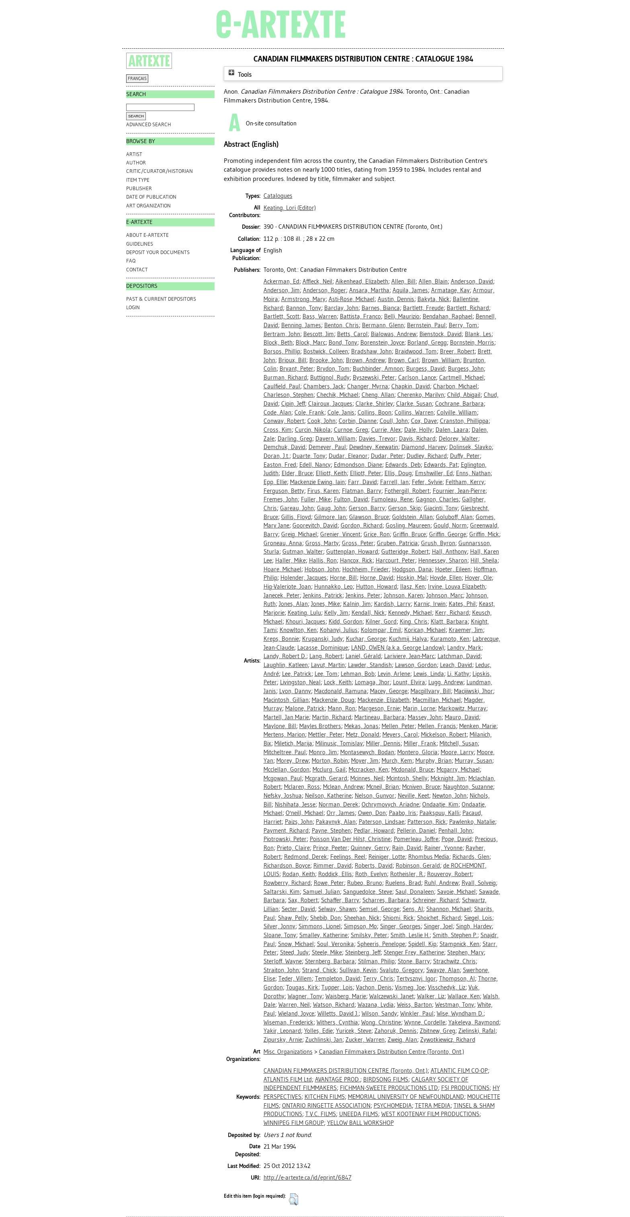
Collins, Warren (414, 412)
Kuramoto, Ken (449, 638)
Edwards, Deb (403, 464)
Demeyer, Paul (327, 447)
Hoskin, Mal (412, 577)
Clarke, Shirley (374, 403)
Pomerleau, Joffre (416, 839)
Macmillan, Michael (437, 700)
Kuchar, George (366, 638)
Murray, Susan (473, 760)
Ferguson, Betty (284, 491)
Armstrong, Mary (303, 299)
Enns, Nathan (473, 473)
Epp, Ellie (275, 482)
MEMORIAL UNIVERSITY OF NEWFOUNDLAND (406, 1096)
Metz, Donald (362, 734)
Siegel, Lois (478, 917)
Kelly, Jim (336, 612)
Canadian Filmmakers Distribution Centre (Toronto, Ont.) (391, 1051)
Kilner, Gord (381, 621)
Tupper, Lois (337, 987)
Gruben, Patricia (397, 543)
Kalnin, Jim (357, 603)
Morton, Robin (330, 760)
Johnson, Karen (403, 595)
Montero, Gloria (417, 752)
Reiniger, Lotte (386, 856)
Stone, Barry (414, 961)
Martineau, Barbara (379, 717)
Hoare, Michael (282, 569)
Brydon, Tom (333, 368)
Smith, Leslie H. (410, 935)
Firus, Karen (323, 491)
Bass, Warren (320, 316)
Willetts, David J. (337, 1013)
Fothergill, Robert (407, 491)
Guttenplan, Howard (352, 551)
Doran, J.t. (276, 456)
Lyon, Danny (295, 691)
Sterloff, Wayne (283, 961)
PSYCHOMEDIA (393, 1105)
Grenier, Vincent (340, 534)
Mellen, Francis (437, 726)
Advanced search (148, 124)
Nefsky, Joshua (283, 795)
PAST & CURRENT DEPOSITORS (161, 299)
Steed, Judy (294, 952)
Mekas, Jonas (361, 726)
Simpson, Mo (360, 926)
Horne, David (376, 577)
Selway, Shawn (337, 909)
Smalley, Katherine (323, 935)
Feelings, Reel (347, 856)
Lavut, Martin (328, 665)
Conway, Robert (284, 421)
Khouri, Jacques (305, 621)
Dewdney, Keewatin (373, 447)
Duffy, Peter (465, 456)
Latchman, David (459, 656)
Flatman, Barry (361, 491)
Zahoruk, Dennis (395, 1030)
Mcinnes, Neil (366, 778)
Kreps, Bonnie (281, 638)
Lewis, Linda (428, 673)
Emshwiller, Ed (434, 473)
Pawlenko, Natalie (472, 821)
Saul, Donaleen (414, 891)
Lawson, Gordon (416, 665)
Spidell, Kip (422, 944)
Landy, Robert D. (285, 656)
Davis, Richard (417, 438)
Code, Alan (277, 412)
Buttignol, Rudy (330, 377)
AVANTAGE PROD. (337, 1079)
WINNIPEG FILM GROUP (294, 1123)
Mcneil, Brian (382, 786)
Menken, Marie (477, 726)
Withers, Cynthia (337, 1022)
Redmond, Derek (305, 856)
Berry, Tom (463, 325)
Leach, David (456, 665)
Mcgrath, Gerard (326, 778)
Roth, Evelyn (371, 874)
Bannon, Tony (303, 308)
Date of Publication (151, 197)
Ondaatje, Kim (440, 804)
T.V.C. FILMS (320, 1114)
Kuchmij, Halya (408, 638)
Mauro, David (462, 717)
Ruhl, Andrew (441, 883)
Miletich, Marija (293, 743)
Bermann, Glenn (383, 325)
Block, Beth (278, 342)
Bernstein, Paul (426, 325)
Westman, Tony (454, 1004)
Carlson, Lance (417, 377)
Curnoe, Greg (351, 429)
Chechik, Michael (337, 394)
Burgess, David (425, 368)
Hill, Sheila (483, 560)
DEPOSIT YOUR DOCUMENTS (158, 252)
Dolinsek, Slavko (470, 447)
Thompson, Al (457, 978)
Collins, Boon (374, 412)
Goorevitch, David (315, 525)
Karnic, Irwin (430, 603)
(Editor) (290, 207)
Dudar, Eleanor (348, 456)
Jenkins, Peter (363, 595)
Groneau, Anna (283, 543)
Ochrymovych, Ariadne (390, 804)
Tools (239, 74)
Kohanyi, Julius (339, 630)
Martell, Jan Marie (286, 717)
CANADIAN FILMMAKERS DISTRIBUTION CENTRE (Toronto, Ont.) (346, 1070)
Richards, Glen (470, 856)
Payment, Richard (286, 830)
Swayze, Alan (443, 970)
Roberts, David (374, 865)
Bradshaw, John (371, 351)
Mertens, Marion (284, 734)
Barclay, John (341, 308)
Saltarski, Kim (282, 891)
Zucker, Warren (365, 1039)
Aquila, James (410, 290)
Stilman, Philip (376, 961)
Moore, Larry (457, 752)
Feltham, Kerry (465, 482)
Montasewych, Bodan (367, 752)
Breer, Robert (457, 351)
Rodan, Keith (298, 874)
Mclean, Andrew (343, 786)
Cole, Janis (340, 412)
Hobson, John (322, 569)
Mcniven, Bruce (421, 786)
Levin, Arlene (394, 673)
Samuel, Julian (321, 891)
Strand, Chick (319, 970)
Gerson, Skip (404, 508)
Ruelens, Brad (403, 883)
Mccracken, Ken (368, 769)
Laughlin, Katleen (286, 665)
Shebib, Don (325, 917)
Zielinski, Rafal (476, 1030)
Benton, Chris (341, 325)
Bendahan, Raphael (447, 316)
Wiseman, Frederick (288, 1022)
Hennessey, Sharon (442, 560)
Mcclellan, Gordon (286, 769)
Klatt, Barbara (449, 621)
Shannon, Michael (448, 909)
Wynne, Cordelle (424, 1022)
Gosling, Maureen (408, 525)
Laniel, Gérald (363, 656)
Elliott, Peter (365, 473)
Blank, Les (478, 334)
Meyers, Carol (400, 734)
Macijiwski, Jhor (473, 691)
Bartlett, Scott (281, 316)
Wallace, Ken (464, 996)
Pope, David (457, 839)
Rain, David (406, 848)
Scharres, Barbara (385, 900)
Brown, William (441, 360)
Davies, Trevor (377, 438)
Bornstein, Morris (472, 342)
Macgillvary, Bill (431, 691)
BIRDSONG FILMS (385, 1079)
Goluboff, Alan (454, 517)
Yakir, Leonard (282, 1030)
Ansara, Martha (369, 290)
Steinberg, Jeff (362, 952)
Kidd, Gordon (345, 621)
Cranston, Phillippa (464, 421)
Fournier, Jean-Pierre (459, 491)
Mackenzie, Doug (333, 700)
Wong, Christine (381, 1022)
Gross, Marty (322, 543)
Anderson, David (472, 281)
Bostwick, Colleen (325, 351)
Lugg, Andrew (445, 682)
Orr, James (341, 813)
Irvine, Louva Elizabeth (456, 586)
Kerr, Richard (452, 612)
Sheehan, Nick (362, 917)
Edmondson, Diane (358, 464)
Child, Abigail (464, 394)
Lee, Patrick (296, 673)
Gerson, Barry (367, 508)
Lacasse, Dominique (322, 647)
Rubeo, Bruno (364, 883)
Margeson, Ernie (379, 708)
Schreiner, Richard (436, 900)
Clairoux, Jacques (330, 403)
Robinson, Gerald (418, 865)
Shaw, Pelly (292, 917)
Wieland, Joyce (296, 1013)
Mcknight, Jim (448, 778)
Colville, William (457, 412)
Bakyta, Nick (433, 299)
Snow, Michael (296, 944)
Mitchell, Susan (459, 743)
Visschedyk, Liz (446, 987)
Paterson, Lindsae (381, 821)
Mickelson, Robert (443, 734)
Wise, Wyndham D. (460, 1013)
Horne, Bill (343, 577)
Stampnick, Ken (459, 944)
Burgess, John (466, 368)
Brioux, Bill (292, 360)
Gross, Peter (358, 543)
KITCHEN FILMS (325, 1096)
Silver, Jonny (279, 926)
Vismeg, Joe (410, 987)
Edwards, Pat (441, 464)
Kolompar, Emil (381, 630)
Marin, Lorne (419, 708)
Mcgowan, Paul (283, 778)
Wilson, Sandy (379, 1013)
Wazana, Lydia (376, 1004)
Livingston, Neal (300, 682)
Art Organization (148, 206)
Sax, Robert (303, 900)
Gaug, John (331, 508)
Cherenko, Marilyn (420, 394)
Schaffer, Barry (340, 900)
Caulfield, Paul (282, 386)
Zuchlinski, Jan (323, 1039)
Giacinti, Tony (441, 508)
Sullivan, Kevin (358, 970)
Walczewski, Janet (391, 996)
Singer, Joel (438, 926)
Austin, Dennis (396, 299)
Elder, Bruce (297, 473)
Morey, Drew (292, 760)
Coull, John (394, 421)
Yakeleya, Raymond (473, 1022)
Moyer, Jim (364, 760)
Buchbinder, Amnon (378, 368)
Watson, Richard (333, 1004)
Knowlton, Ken (298, 630)
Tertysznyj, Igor (416, 978)
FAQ (130, 261)
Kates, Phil (462, 603)
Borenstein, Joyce (382, 342)
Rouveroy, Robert (449, 874)
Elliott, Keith (331, 473)
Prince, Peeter (330, 848)
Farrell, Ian (394, 482)
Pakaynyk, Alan (336, 821)
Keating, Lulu (304, 612)
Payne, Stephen (331, 830)
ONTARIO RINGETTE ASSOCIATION (326, 1105)
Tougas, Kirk (302, 987)
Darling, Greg (295, 438)
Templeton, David (337, 978)
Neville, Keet (413, 795)
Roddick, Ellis (335, 874)
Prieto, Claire (293, 848)
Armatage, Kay (450, 290)
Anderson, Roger (324, 290)
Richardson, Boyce (287, 865)
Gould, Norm (450, 525)
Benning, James (301, 325)
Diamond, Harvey (423, 447)
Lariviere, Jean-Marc (409, 656)
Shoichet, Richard (439, 917)
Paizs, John (299, 821)
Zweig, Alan (402, 1039)
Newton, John (449, 795)
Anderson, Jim (282, 290)
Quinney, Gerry (370, 848)
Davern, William (335, 438)
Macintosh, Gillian (286, 700)
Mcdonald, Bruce (412, 769)
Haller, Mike (290, 560)
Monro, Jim (323, 752)
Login (133, 307)
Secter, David (298, 909)
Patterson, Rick (426, 821)
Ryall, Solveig (479, 883)
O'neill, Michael (304, 813)
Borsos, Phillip (282, 351)
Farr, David (362, 482)
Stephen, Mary (465, 952)
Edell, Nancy (315, 464)
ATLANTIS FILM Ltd (288, 1079)
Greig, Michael (299, 534)
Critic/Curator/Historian (159, 171)
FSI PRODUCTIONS (465, 1088)
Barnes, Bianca (381, 308)
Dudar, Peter (387, 456)
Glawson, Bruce (369, 517)
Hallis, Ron (323, 560)
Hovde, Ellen (446, 577)
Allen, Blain (433, 281)
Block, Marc (310, 342)
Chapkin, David (410, 386)
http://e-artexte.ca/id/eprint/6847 (308, 1177)
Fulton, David (351, 499)
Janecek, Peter (282, 595)
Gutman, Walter (302, 551)
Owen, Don (372, 813)
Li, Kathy (458, 673)
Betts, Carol (352, 334)
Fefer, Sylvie (427, 482)
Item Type (137, 180)
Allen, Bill (403, 281)
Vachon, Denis (374, 987)
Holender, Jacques (303, 577)
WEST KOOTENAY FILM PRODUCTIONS (430, 1114)
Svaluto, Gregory (401, 970)
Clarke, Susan (414, 403)
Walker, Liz (430, 996)
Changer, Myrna (367, 386)
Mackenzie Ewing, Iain (317, 482)
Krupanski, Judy (322, 638)
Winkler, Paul (417, 1013)
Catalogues (278, 195)
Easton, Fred (280, 464)
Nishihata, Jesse (295, 804)
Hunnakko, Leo (333, 586)
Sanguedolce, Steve (367, 891)
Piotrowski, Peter (285, 839)
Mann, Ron (341, 708)
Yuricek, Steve (353, 1030)
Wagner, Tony (305, 996)
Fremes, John (281, 499)
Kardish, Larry (392, 603)
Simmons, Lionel (320, 926)
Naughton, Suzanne (468, 786)
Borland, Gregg (427, 342)
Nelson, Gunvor (375, 795)
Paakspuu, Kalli (439, 813)
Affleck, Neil (317, 281)
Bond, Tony (343, 342)
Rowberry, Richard (287, 883)
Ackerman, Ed (281, 281)
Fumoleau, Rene (392, 499)
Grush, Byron (438, 543)
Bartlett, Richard (468, 308)
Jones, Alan (293, 603)
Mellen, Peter (398, 726)
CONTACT (137, 270)
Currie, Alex (386, 429)
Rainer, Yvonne (443, 848)
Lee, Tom (326, 673)
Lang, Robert (325, 656)
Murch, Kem (397, 760)
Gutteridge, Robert (405, 551)
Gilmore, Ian (330, 517)
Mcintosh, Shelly (407, 778)
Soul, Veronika (335, 944)
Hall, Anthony (449, 551)
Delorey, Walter (458, 438)
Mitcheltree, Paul (285, 752)
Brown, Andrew (365, 360)
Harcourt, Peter (395, 560)
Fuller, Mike (316, 499)
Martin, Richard (331, 717)
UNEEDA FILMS (358, 1114)
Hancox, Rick (356, 560)
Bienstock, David (440, 334)
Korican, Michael (425, 630)
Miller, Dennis (383, 743)
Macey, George (388, 691)
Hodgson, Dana (412, 569)
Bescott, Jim (318, 334)
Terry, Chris (378, 978)
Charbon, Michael (455, 386)
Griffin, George (447, 534)
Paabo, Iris (402, 813)
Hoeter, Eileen (452, 569)
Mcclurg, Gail (329, 769)
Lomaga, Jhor (372, 682)
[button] (293, 1199)
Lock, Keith (338, 682)
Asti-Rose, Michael (351, 299)
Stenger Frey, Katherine (414, 952)
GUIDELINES (139, 244)
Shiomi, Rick (398, 917)
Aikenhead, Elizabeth (361, 281)
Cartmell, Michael (461, 377)
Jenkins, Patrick (322, 595)
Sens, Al (413, 909)
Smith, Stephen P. (455, 935)
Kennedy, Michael (410, 612)
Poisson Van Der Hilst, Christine (350, 839)
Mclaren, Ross (302, 786)
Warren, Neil (294, 1004)
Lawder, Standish (370, 665)
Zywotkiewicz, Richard (447, 1039)
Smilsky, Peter (369, 935)
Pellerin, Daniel (416, 830)
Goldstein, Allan (412, 517)
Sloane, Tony (280, 935)
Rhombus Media (428, 856)
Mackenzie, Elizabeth (383, 700)
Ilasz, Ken (412, 586)
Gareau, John (297, 508)
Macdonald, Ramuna (340, 691)
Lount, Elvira (409, 682)
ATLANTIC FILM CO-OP (459, 1070)
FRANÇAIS (137, 78)
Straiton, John (281, 970)
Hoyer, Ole (478, 577)
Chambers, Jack (323, 386)
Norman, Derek (338, 804)
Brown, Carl (403, 360)
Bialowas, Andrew (393, 334)
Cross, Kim (278, 429)
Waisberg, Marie (345, 996)
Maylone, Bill (280, 726)
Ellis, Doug (398, 473)
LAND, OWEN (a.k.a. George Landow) (397, 647)
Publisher (139, 188)
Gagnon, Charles (437, 499)
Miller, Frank (420, 743)
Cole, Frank (309, 412)
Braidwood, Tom (416, 351)
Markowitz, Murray (462, 708)
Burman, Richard (285, 377)
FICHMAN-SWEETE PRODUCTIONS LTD (389, 1088)
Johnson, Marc (444, 595)
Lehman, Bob (357, 673)
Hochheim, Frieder (365, 569)
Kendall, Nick (368, 612)
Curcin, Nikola (313, 429)
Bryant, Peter (296, 368)
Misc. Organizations (288, 1051)
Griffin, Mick (484, 534)
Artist (134, 154)
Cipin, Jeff (293, 403)
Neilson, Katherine (328, 795)
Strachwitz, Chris (454, 961)
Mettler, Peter (325, 734)
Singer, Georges (400, 926)
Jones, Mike (325, 603)
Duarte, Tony (308, 456)
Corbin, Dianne (357, 421)
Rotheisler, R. (407, 874)
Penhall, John (455, 830)
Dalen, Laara (452, 429)
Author (136, 163)
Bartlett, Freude (423, 308)
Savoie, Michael (456, 891)
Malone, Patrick (305, 708)
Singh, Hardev (474, 926)
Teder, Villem (295, 978)
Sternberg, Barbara (330, 961)
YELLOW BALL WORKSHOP (360, 1123)
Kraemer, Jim (466, 630)
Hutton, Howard (376, 586)
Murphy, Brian (433, 760)
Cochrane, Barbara (459, 403)
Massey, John (425, 717)
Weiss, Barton (414, 1004)
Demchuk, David (284, 447)
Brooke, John (326, 360)
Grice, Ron (377, 534)
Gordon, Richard (361, 525)
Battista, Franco (360, 316)
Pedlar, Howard (374, 830)
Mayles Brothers (320, 726)
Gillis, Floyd (296, 517)
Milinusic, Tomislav (339, 743)
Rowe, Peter (329, 883)
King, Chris (414, 621)
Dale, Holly (418, 429)
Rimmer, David (332, 865)
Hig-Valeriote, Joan (287, 586)
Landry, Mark (464, 647)
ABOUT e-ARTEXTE (147, 235)
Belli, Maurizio (401, 316)
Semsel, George (379, 909)
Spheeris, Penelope (381, 944)
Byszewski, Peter (374, 377)
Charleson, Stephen (288, 394)
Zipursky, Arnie (283, 1039)
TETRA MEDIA (432, 1105)
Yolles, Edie (318, 1030)
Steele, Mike (327, 952)
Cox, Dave (424, 421)
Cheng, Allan (378, 394)
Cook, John (321, 421)
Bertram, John (282, 334)
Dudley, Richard (427, 456)
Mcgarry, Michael (458, 769)
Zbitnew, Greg (437, 1030)
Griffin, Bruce (409, 534)
